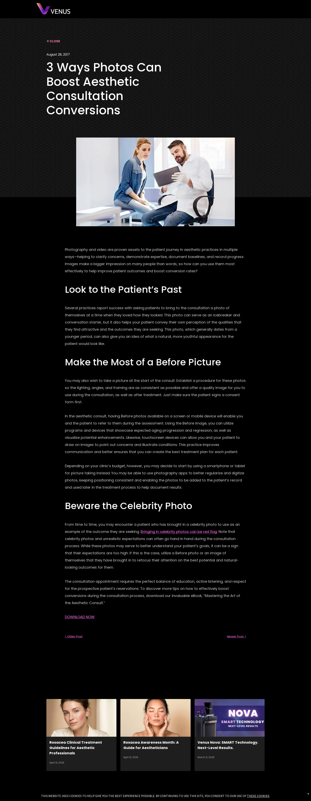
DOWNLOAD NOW (80, 616)
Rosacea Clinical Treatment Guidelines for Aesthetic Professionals (75, 748)
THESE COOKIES (258, 796)
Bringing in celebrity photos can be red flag (179, 531)
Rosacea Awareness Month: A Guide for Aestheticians (151, 745)
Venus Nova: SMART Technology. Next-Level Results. (228, 745)
